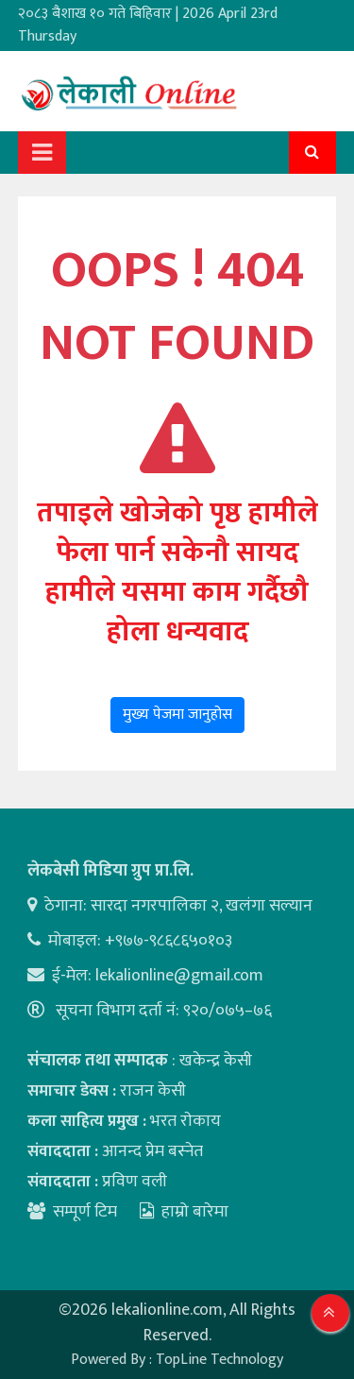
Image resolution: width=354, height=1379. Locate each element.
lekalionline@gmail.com (179, 976)
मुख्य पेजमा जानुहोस (177, 714)
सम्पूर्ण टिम (85, 1212)
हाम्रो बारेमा (184, 1212)
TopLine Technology (219, 1359)
